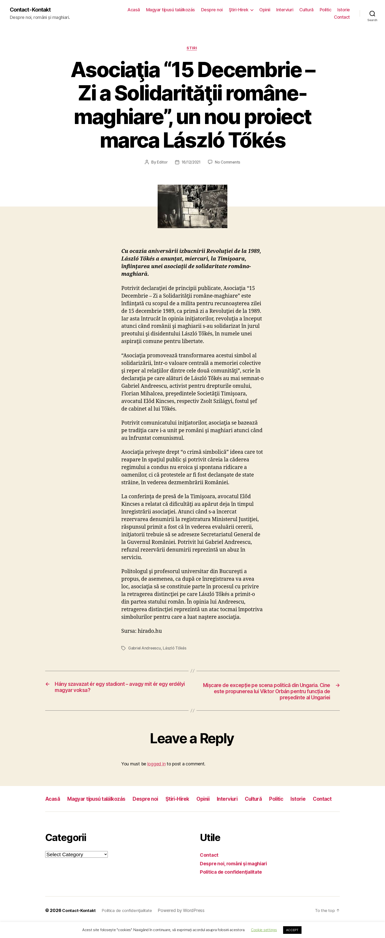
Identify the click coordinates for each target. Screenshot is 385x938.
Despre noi (212, 10)
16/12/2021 (191, 163)
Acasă (133, 10)
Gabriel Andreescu (145, 649)
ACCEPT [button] (292, 930)
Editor (161, 163)
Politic (325, 10)
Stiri (192, 49)
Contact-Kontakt (32, 10)
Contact (342, 17)
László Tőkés (176, 649)
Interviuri (284, 10)
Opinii (264, 10)
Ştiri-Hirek (238, 10)
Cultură (306, 10)
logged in (156, 766)
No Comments (228, 163)
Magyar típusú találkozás (170, 10)
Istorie (343, 10)
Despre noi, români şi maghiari (237, 877)
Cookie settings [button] (264, 929)
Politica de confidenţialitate (233, 886)
